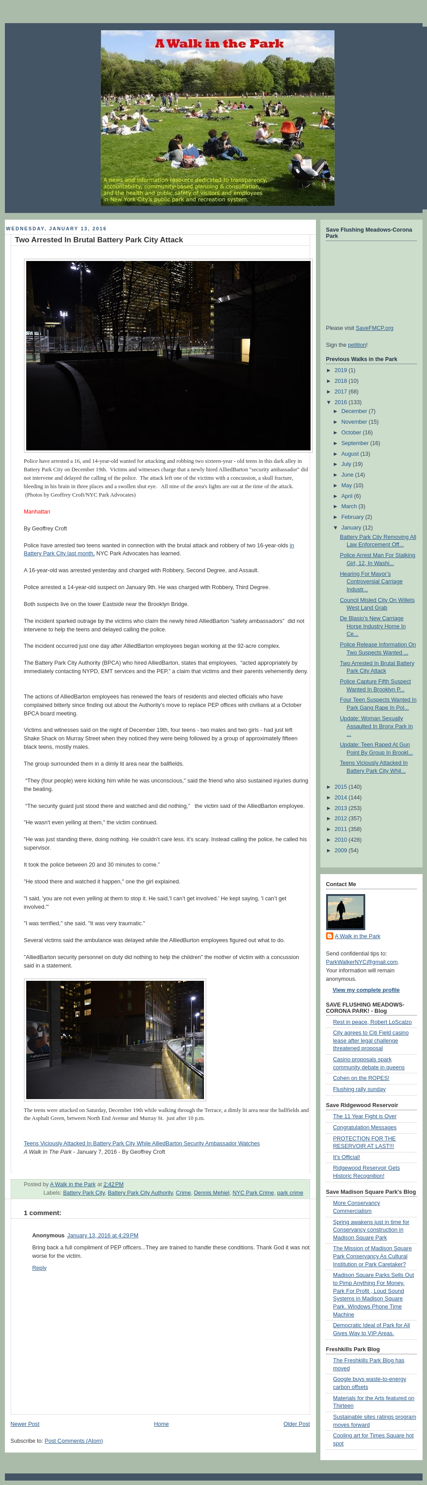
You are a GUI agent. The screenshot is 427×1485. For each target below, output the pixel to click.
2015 (342, 787)
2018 (342, 381)
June (348, 475)
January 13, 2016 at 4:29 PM (102, 1235)
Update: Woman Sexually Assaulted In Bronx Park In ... (376, 726)
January (352, 528)
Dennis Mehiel (212, 1193)
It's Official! (346, 1157)
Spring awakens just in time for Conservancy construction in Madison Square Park (371, 1230)
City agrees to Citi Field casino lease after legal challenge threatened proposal (371, 1041)
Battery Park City (84, 1193)
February (353, 517)
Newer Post (25, 1424)
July (347, 464)
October (352, 432)
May (347, 485)
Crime (183, 1193)
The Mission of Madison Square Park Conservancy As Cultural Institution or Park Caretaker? (372, 1256)
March (350, 506)
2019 (342, 370)
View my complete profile (366, 990)
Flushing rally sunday (359, 1089)
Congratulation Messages (365, 1127)
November (355, 422)
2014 (342, 798)
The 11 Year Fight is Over (365, 1116)
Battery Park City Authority (140, 1193)
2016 (342, 402)
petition (357, 345)
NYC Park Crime (253, 1193)
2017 (342, 392)
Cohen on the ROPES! (361, 1078)
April (347, 496)
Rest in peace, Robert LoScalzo (372, 1022)
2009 (342, 850)
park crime (290, 1193)
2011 (342, 829)
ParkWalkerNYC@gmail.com (362, 962)
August (350, 454)
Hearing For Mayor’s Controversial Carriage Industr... (371, 582)
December (355, 411)
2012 (342, 818)
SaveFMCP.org (375, 328)
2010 (342, 840)
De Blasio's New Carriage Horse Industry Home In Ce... (373, 626)
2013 (342, 808)
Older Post (296, 1424)
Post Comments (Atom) (74, 1441)
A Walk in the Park (358, 936)
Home (161, 1424)
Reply (39, 1268)
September (355, 443)
